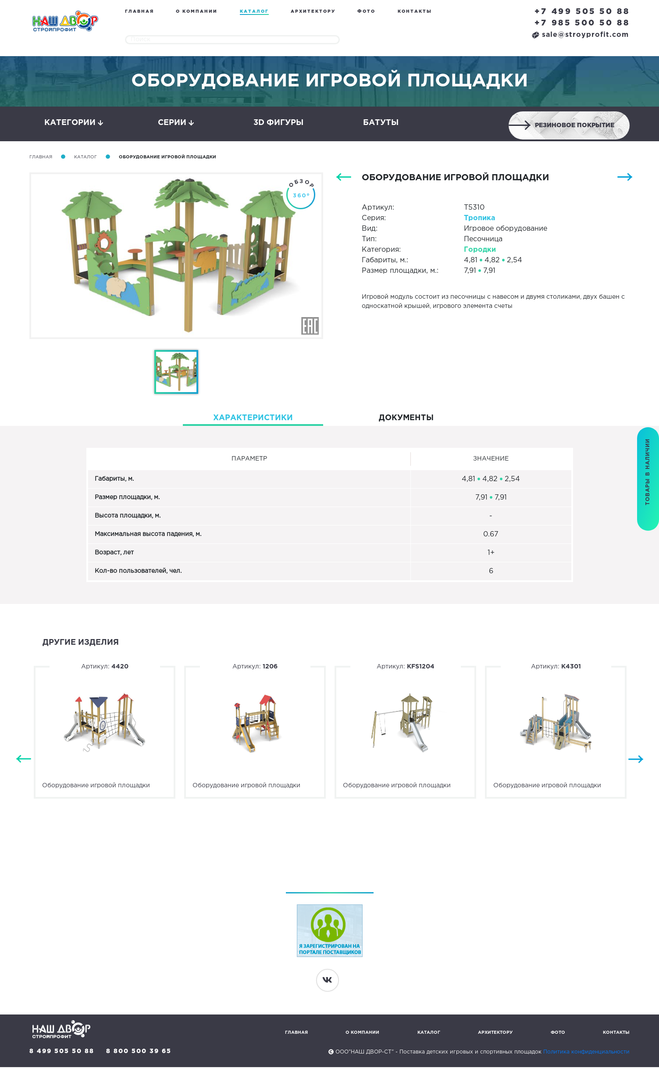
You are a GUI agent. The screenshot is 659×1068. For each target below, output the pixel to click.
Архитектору (313, 12)
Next (635, 760)
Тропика (479, 219)
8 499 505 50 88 (61, 1052)
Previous (23, 760)
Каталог (254, 12)
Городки (480, 250)
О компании (196, 12)
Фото (366, 12)
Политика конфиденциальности (586, 1052)
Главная (139, 12)
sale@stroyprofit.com (580, 35)
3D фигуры (278, 123)
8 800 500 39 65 (139, 1052)
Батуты (381, 123)
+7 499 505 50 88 (582, 11)
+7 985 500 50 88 (582, 23)
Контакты (415, 12)
